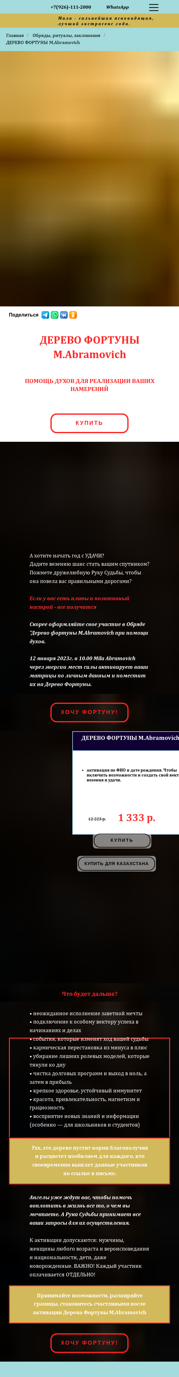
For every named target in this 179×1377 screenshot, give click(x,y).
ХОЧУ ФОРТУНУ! (89, 712)
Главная (15, 35)
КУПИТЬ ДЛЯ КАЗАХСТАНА (116, 863)
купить (122, 840)
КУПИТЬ (89, 423)
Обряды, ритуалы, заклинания (67, 35)
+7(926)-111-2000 (70, 7)
